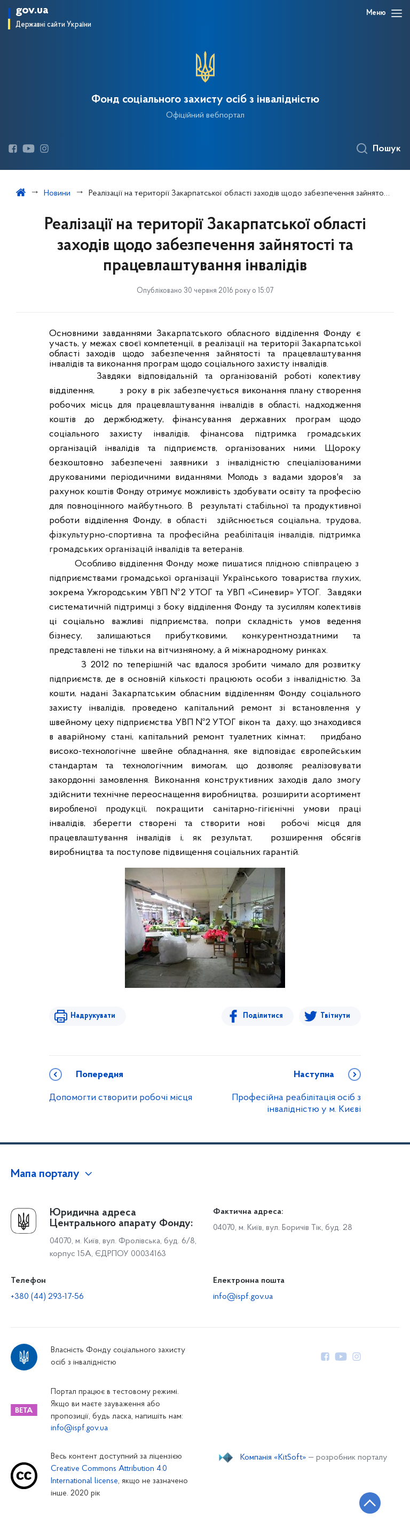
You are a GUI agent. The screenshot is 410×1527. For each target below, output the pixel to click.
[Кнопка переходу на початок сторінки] (370, 1503)
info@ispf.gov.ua (243, 1296)
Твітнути (335, 1016)
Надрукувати (92, 1016)
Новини (57, 193)
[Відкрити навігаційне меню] (396, 13)
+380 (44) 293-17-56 (47, 1296)
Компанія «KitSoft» (273, 1457)
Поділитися (263, 1016)
